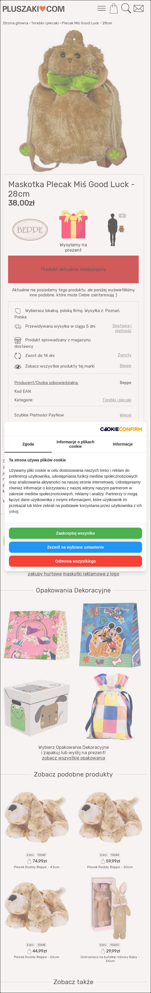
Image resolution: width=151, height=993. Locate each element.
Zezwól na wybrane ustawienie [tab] (75, 547)
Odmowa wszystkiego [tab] (75, 561)
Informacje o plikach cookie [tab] (75, 444)
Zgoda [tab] (28, 444)
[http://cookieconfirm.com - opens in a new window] (121, 429)
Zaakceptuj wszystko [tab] (75, 533)
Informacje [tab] (123, 444)
